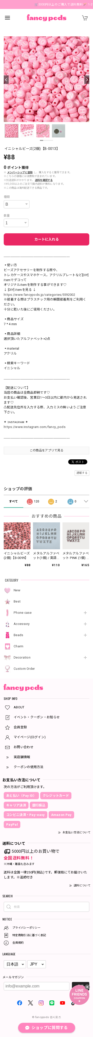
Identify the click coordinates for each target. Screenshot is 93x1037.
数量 (7, 215)
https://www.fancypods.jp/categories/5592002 (39, 295)
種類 (7, 197)
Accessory (22, 624)
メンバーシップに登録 (20, 172)
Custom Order (24, 669)
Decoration (22, 657)
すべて (13, 501)
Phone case (22, 612)
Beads (18, 635)
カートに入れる (46, 239)
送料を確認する (44, 180)
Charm (19, 646)
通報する (82, 473)
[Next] (86, 79)
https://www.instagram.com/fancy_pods (34, 427)
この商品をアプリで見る (46, 450)
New (17, 590)
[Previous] (6, 79)
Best (17, 601)
